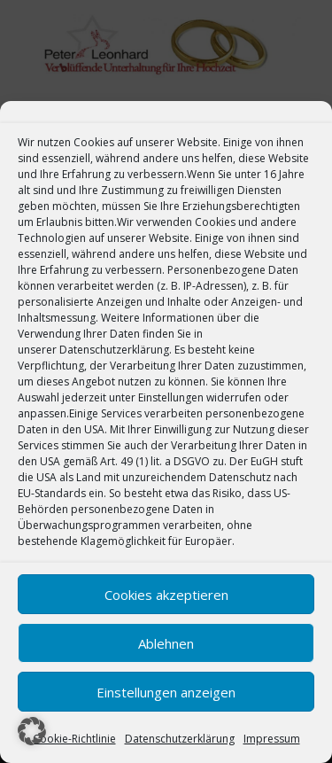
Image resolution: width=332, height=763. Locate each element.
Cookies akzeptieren (166, 594)
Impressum (271, 738)
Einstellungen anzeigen (166, 692)
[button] (32, 731)
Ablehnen (166, 643)
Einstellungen (172, 397)
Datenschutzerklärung (114, 349)
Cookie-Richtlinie (74, 738)
